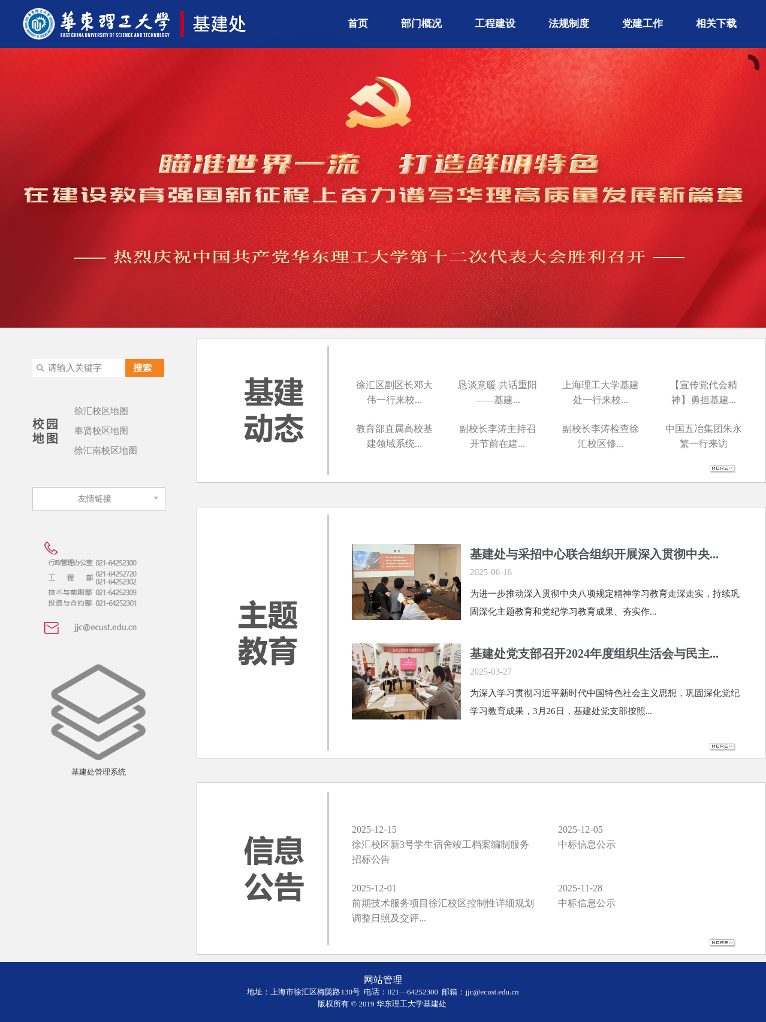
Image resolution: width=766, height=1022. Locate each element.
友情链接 (94, 498)
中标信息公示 (587, 844)
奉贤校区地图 (101, 431)
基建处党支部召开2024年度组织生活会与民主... (594, 653)
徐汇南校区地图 (105, 450)
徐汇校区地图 (101, 411)
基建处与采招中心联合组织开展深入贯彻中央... (594, 554)
